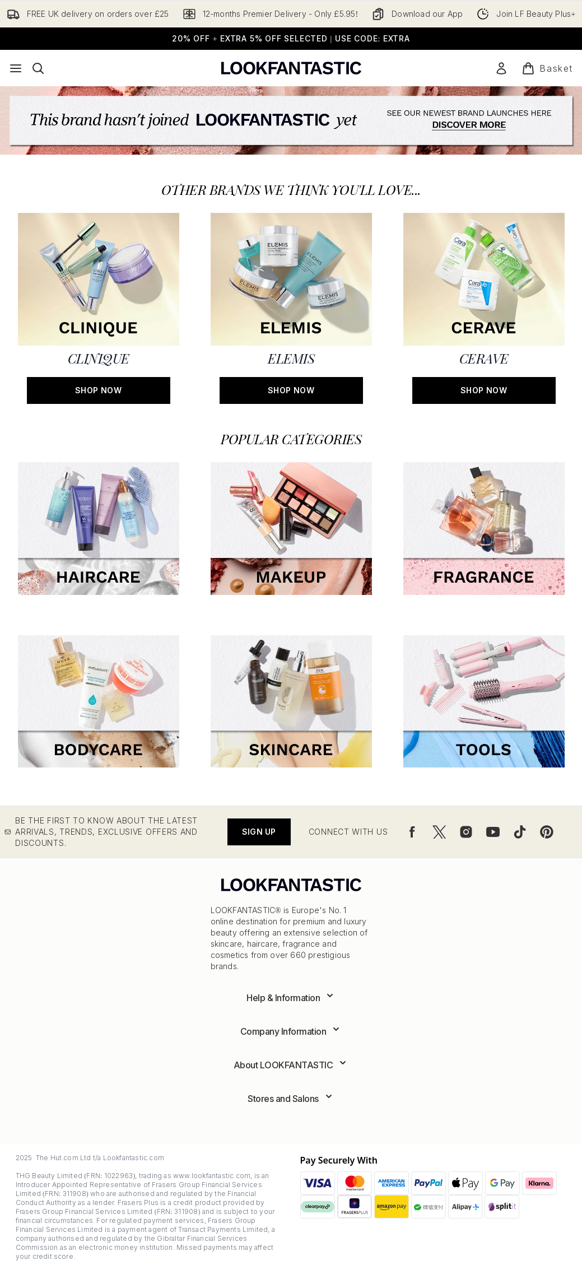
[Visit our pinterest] (546, 832)
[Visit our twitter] (439, 832)
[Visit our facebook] (412, 832)
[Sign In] (501, 68)
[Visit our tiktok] (519, 832)
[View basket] (547, 68)
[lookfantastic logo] (291, 68)
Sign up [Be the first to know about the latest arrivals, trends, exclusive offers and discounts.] (259, 831)
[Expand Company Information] (291, 1031)
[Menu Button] (15, 68)
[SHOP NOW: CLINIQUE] (98, 307)
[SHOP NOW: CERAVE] (484, 307)
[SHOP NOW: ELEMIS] (291, 307)
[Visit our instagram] (466, 832)
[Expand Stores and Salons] (291, 1098)
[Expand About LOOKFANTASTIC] (291, 1065)
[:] (98, 533)
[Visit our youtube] (492, 832)
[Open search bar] (38, 68)
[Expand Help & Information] (291, 998)
